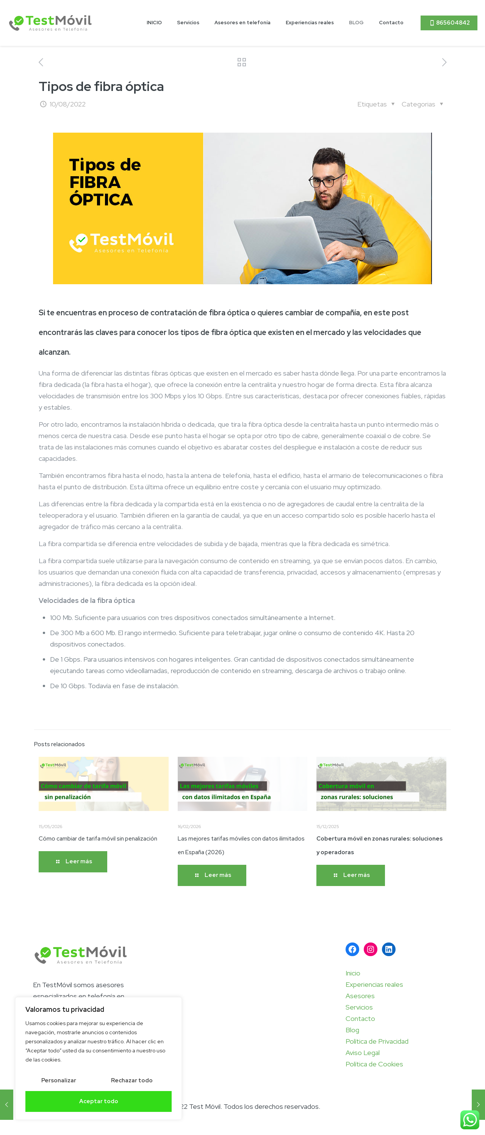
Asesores (360, 995)
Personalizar (58, 1080)
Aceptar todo (98, 1101)
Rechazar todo (132, 1080)
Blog (352, 1029)
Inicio (353, 973)
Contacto (360, 1018)
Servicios (359, 1007)
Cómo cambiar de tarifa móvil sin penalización (98, 838)
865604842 (449, 23)
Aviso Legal (363, 1052)
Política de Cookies (374, 1064)
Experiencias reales (374, 984)
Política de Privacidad (377, 1041)
